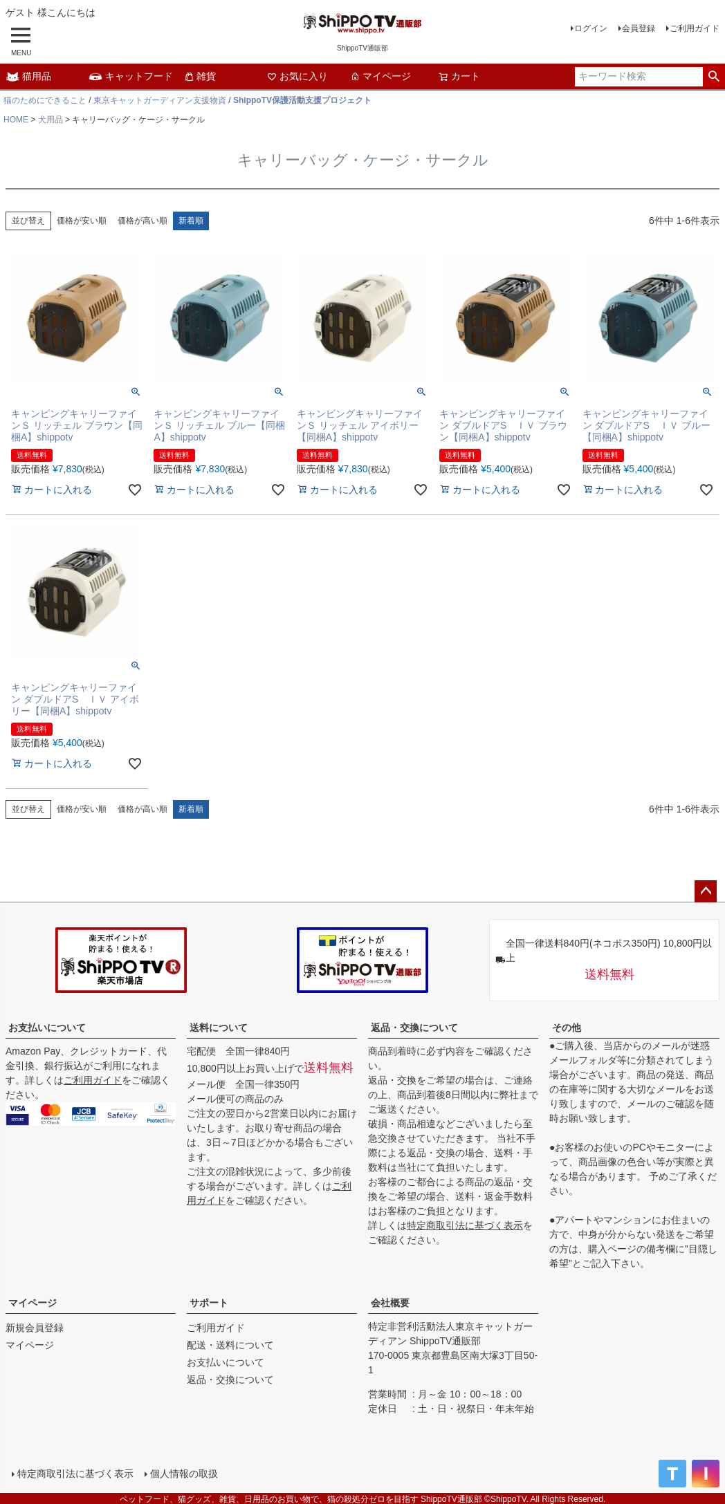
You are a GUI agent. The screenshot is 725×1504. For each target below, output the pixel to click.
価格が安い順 (82, 220)
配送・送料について (230, 1344)
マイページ (380, 76)
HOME (15, 119)
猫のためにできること (44, 100)
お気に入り (297, 76)
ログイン (590, 28)
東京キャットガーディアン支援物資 (159, 100)
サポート (209, 1302)
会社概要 (390, 1302)
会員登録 (638, 28)
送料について (219, 1027)
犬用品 (50, 119)
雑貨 (200, 76)
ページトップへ (706, 891)
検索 (713, 76)
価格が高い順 (142, 220)
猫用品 (28, 76)
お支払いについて (47, 1027)
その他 (566, 1027)
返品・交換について (414, 1027)
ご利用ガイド (694, 28)
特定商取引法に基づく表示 (465, 1225)
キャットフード (131, 76)
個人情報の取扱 (183, 1472)
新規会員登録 (35, 1327)
